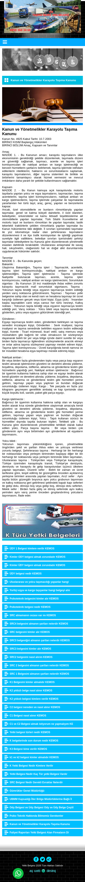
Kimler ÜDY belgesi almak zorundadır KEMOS (37, 565)
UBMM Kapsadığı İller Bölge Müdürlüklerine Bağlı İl (41, 799)
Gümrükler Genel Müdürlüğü (27, 790)
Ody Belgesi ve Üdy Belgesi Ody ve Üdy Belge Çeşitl (41, 807)
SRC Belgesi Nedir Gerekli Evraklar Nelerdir (36, 782)
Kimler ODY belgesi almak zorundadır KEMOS (37, 556)
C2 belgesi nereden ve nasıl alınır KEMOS (35, 707)
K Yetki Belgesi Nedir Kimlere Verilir (31, 765)
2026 (38, 865)
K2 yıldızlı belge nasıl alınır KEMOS (31, 690)
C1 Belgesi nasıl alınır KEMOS (28, 715)
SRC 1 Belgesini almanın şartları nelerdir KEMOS (39, 673)
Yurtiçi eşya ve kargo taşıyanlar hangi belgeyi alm (40, 590)
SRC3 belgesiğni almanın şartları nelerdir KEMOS (40, 640)
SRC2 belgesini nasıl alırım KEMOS (31, 657)
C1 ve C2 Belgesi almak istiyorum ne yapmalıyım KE (41, 723)
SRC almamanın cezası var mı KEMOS (33, 615)
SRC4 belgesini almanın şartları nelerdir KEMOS (39, 623)
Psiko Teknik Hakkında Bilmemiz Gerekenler (36, 815)
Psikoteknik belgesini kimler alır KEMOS (34, 598)
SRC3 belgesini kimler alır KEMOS (30, 648)
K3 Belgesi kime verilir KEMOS (28, 748)
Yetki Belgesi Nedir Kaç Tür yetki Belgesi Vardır (38, 774)
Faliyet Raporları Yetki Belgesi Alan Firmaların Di (39, 832)
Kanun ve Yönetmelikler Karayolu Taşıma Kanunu (40, 824)
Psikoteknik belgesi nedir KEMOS (30, 606)
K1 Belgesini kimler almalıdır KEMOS (32, 682)
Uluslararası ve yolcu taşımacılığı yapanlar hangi (39, 581)
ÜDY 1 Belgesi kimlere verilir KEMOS (32, 548)
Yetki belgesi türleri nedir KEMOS (30, 732)
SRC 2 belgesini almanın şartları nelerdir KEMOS (39, 665)
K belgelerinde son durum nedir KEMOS (34, 740)
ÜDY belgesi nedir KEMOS (26, 573)
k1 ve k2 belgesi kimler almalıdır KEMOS (34, 757)
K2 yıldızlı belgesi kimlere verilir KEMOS (34, 698)
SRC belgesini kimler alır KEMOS (30, 632)
